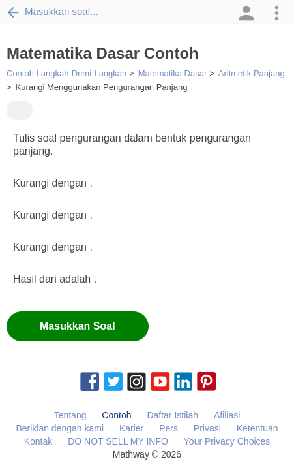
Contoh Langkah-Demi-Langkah (66, 73)
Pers (168, 428)
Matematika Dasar (172, 73)
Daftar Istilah (172, 415)
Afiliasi (227, 415)
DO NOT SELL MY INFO (118, 441)
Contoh (116, 415)
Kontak (38, 441)
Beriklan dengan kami (60, 428)
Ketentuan (257, 428)
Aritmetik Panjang (251, 73)
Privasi (207, 428)
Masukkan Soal (77, 326)
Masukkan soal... (52, 11)
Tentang (70, 415)
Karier (131, 428)
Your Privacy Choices (227, 441)
